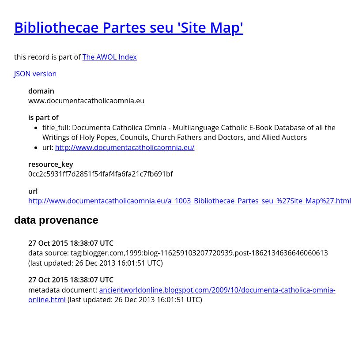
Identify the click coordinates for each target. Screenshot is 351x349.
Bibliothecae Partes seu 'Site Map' (128, 27)
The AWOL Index (110, 57)
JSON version (35, 74)
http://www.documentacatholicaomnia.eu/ (125, 147)
